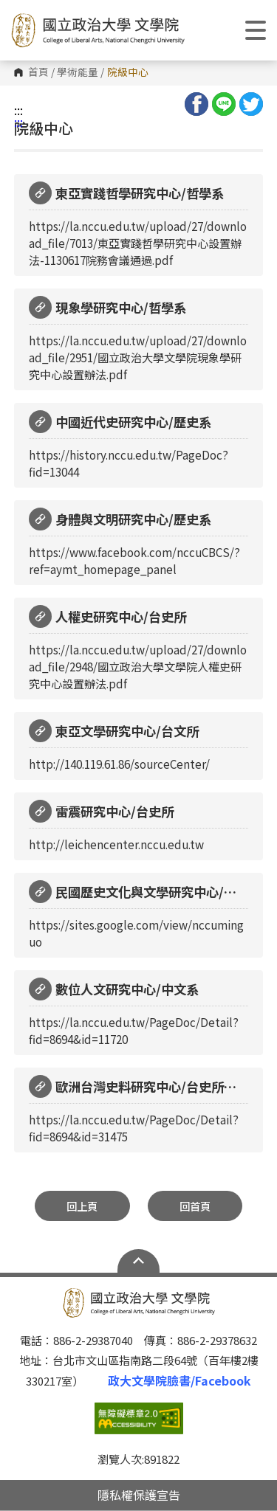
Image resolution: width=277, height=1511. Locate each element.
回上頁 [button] (82, 1206)
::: (18, 110)
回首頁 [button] (195, 1206)
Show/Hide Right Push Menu (255, 30)
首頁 (38, 72)
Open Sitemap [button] (138, 1261)
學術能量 (77, 72)
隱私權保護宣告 (139, 1495)
